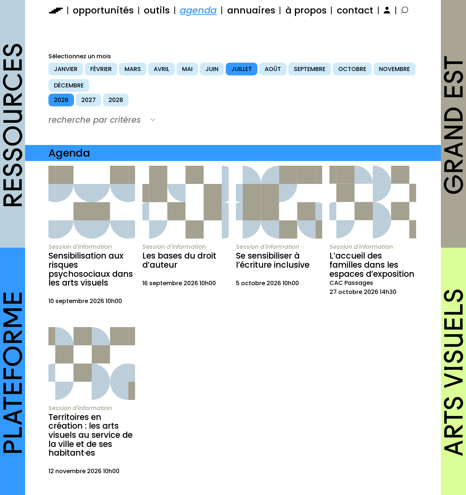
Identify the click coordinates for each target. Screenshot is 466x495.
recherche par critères (94, 120)
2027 (88, 100)
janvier (66, 69)
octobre (352, 69)
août (273, 69)
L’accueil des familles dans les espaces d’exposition (371, 264)
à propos (306, 10)
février (101, 69)
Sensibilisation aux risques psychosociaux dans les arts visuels (90, 269)
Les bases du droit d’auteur (179, 260)
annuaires (251, 10)
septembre (309, 69)
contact (355, 10)
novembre (394, 69)
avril (161, 69)
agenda (198, 10)
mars (133, 69)
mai (187, 69)
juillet (241, 69)
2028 (115, 100)
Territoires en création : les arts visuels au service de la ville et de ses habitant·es (90, 435)
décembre (69, 85)
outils (157, 10)
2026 (61, 100)
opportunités (103, 10)
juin (211, 69)
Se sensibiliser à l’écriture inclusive (272, 260)
